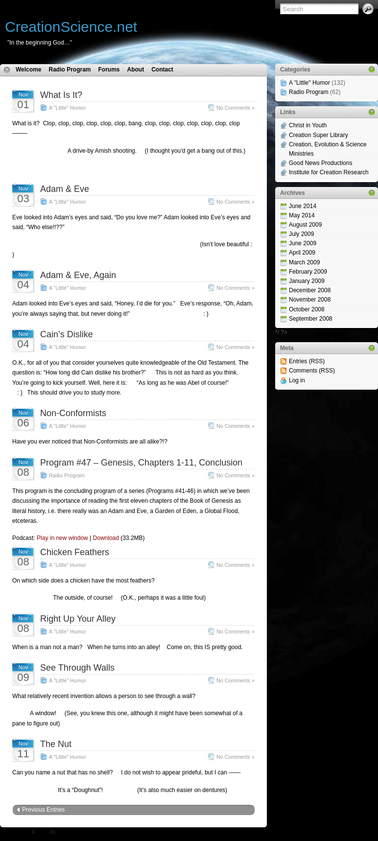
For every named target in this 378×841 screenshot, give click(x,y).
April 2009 (302, 252)
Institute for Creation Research (329, 172)
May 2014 (302, 215)
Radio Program (69, 69)
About (135, 69)
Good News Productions (320, 163)
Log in (297, 380)
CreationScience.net (71, 27)
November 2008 (310, 299)
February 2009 (308, 271)
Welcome (28, 69)
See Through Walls (77, 668)
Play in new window (62, 538)
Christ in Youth (308, 125)
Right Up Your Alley (78, 619)
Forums (108, 69)
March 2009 (304, 262)
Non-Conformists (73, 413)
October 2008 (307, 309)
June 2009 (302, 243)
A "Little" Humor (67, 108)
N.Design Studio (75, 832)
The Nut (55, 744)
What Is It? (61, 95)
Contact (162, 69)
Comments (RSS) (312, 370)
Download (106, 538)
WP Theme (17, 832)
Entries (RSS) (307, 361)
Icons (43, 832)
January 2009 (307, 281)
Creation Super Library (318, 135)
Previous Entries (43, 809)
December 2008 (310, 290)
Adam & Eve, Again (78, 275)
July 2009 (301, 234)
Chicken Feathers (74, 552)
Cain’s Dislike (66, 334)
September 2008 (310, 318)
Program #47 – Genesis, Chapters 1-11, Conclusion (141, 462)
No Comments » (235, 108)
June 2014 (302, 206)
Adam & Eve (64, 189)
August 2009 (305, 224)
